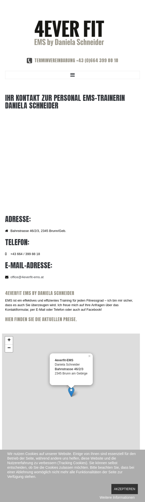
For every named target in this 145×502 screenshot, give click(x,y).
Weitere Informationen (117, 497)
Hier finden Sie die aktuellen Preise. (41, 319)
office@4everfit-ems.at (27, 277)
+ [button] (9, 340)
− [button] (9, 348)
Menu (72, 75)
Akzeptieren (124, 489)
